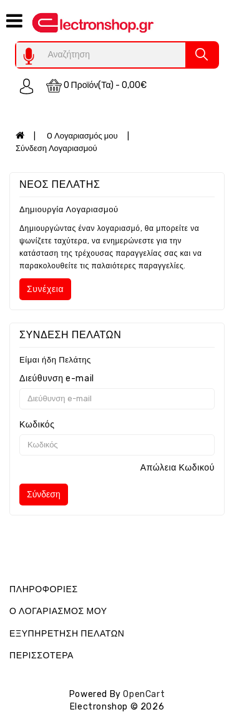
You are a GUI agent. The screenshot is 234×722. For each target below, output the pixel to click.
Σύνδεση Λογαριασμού (56, 148)
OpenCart (144, 694)
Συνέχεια (45, 289)
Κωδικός (37, 424)
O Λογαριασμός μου (82, 135)
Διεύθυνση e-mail (56, 378)
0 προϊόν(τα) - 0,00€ (96, 86)
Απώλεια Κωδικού (177, 467)
